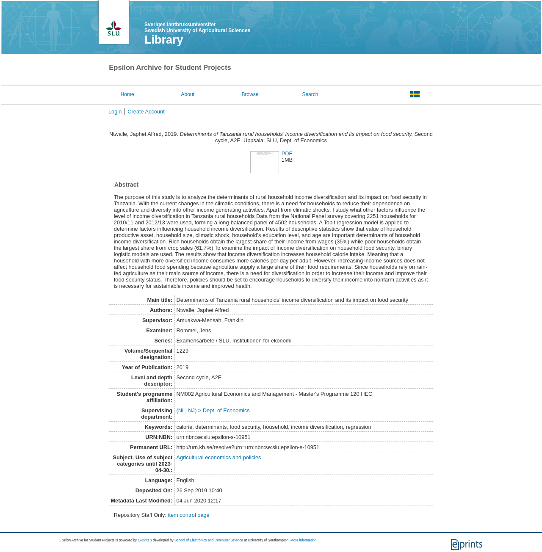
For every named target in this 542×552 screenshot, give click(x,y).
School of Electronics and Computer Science (208, 540)
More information (303, 540)
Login (115, 111)
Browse (250, 94)
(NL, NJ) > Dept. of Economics (213, 410)
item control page (189, 515)
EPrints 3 (145, 540)
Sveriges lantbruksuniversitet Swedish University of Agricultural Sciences (197, 27)
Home (127, 94)
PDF (287, 153)
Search (310, 94)
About (187, 94)
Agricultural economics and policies (219, 457)
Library (163, 39)
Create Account (146, 111)
